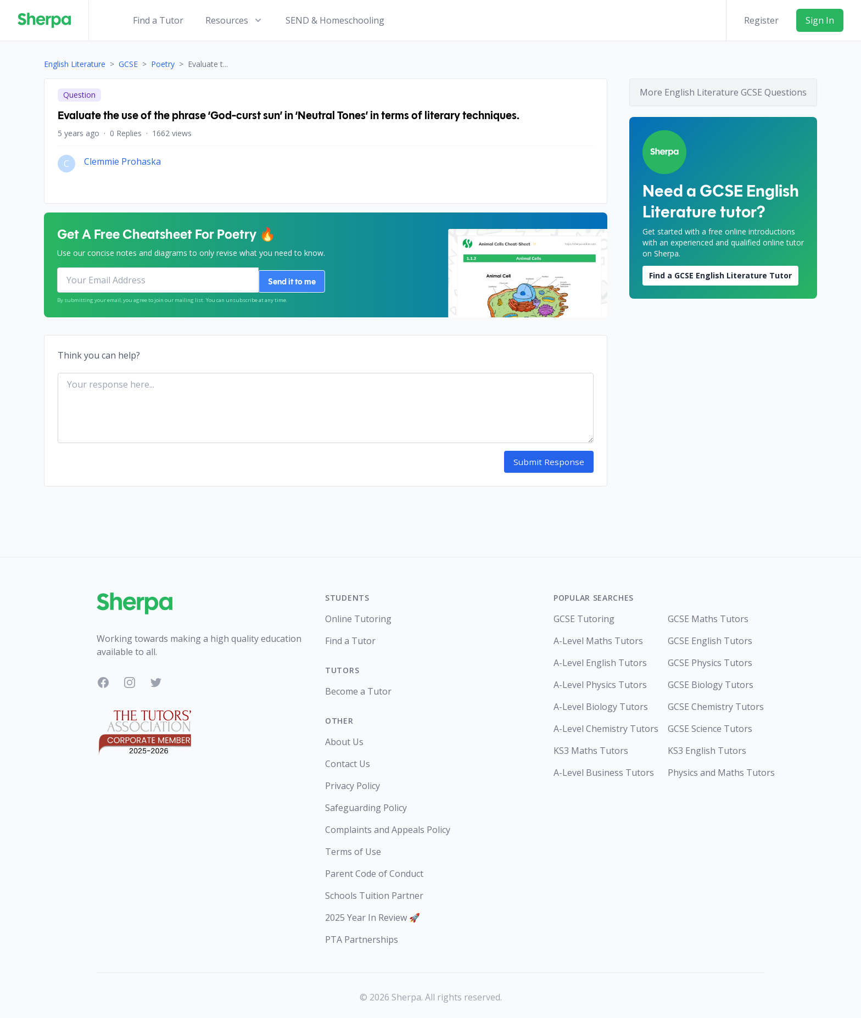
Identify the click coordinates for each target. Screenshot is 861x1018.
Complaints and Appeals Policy (387, 826)
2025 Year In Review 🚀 (372, 914)
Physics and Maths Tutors (716, 769)
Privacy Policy (352, 782)
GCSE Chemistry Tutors (716, 703)
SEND (335, 20)
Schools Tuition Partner (374, 892)
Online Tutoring (358, 615)
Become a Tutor (358, 688)
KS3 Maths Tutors (591, 747)
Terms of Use (353, 848)
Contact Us (347, 760)
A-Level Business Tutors (602, 769)
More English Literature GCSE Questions (723, 92)
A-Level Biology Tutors (601, 703)
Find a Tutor (158, 20)
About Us (344, 738)
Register (761, 20)
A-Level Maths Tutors (598, 637)
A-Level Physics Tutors (600, 681)
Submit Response (553, 459)
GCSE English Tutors (710, 637)
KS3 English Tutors (707, 747)
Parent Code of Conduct (374, 870)
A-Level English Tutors (600, 659)
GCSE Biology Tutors (710, 681)
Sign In (820, 20)
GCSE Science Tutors (710, 725)
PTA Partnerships (361, 936)
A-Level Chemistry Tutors (602, 725)
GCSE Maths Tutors (708, 615)
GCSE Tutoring (584, 615)
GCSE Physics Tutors (710, 659)
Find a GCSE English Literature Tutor (720, 275)
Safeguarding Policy (366, 804)
